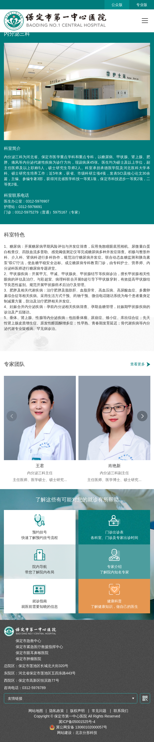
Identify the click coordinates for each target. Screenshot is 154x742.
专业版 (141, 5)
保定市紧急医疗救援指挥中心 (39, 647)
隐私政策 (56, 711)
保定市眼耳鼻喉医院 (32, 653)
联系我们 (121, 711)
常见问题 (99, 711)
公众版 (117, 5)
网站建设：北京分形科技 (77, 733)
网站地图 (35, 711)
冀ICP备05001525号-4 (77, 722)
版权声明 (78, 711)
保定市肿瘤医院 (28, 659)
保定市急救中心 (28, 641)
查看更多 (137, 364)
